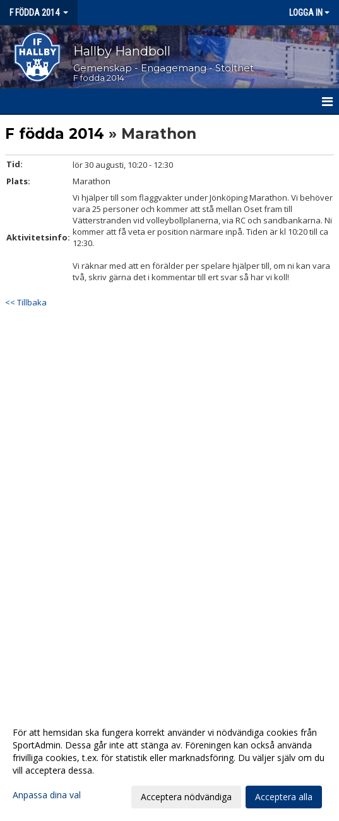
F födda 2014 (54, 134)
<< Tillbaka (26, 302)
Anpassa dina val (47, 795)
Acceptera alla (283, 797)
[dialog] (169, 764)
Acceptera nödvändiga (186, 797)
